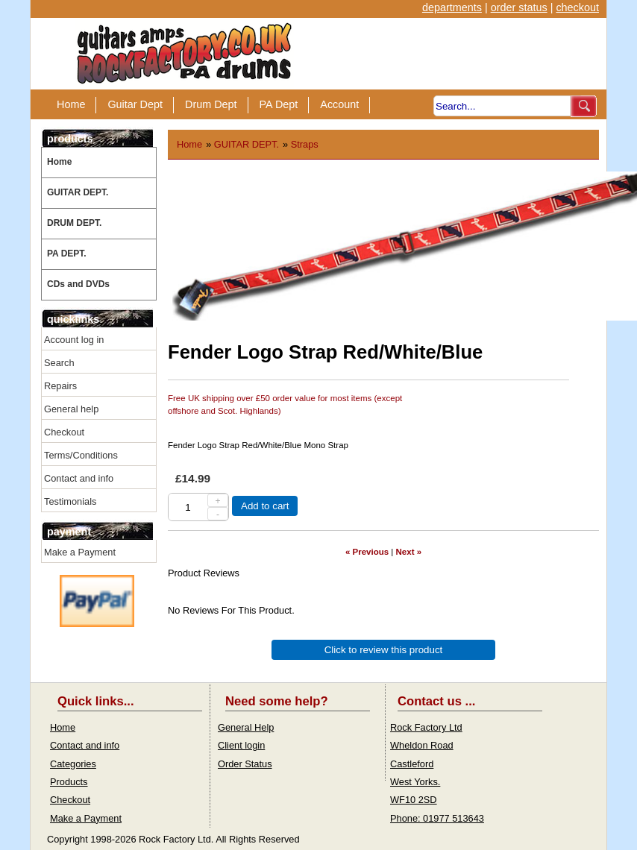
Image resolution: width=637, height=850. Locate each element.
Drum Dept (211, 104)
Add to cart (265, 505)
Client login (241, 745)
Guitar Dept (135, 104)
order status (519, 7)
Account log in (74, 339)
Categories (73, 763)
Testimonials (70, 501)
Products (69, 781)
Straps (304, 144)
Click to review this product (383, 649)
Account (339, 104)
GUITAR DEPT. (77, 192)
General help (71, 409)
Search (59, 362)
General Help (246, 727)
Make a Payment (80, 552)
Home (71, 104)
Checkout (64, 432)
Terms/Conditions (81, 455)
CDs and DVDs (78, 284)
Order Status (245, 763)
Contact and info (78, 478)
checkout (577, 7)
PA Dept (279, 104)
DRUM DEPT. (74, 223)
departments (452, 7)
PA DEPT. (67, 253)
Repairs (60, 385)
